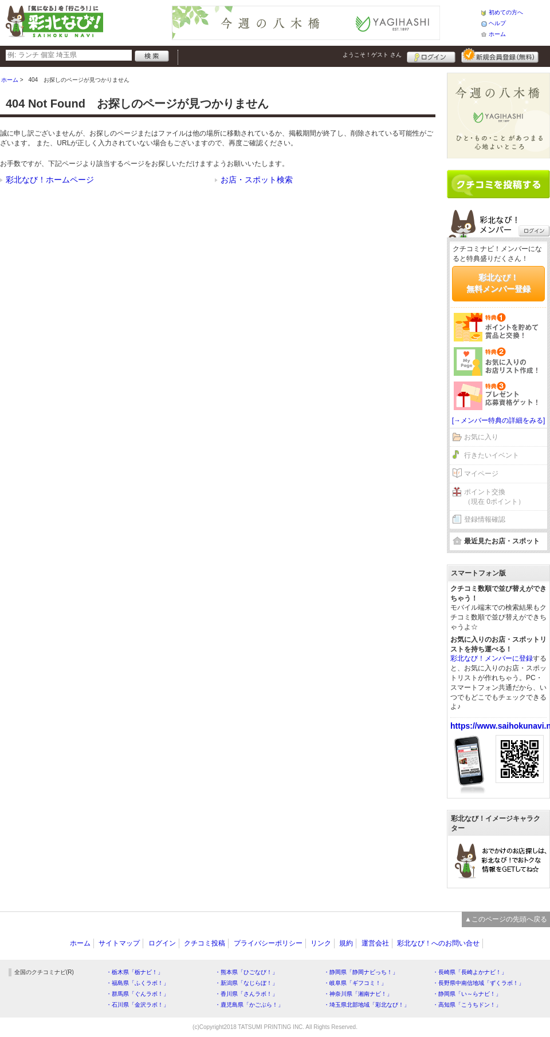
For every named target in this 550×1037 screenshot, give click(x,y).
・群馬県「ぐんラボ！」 (137, 994)
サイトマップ (119, 943)
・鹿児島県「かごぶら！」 (249, 1005)
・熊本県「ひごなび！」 (246, 972)
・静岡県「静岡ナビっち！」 (361, 972)
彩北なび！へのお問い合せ (438, 943)
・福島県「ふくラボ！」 (137, 983)
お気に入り (481, 437)
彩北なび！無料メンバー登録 (498, 283)
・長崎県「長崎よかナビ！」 (470, 972)
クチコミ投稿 (204, 943)
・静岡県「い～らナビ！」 (467, 994)
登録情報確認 (484, 519)
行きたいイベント (491, 455)
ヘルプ (497, 23)
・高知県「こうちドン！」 (467, 1005)
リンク (321, 943)
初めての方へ (506, 12)
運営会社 (375, 943)
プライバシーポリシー (268, 943)
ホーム (497, 34)
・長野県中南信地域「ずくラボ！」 (478, 983)
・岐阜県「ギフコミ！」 (355, 983)
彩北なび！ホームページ (50, 179)
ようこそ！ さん (372, 54)
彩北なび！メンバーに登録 (491, 658)
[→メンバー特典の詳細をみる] (498, 420)
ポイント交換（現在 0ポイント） (494, 497)
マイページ (481, 474)
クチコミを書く (498, 184)
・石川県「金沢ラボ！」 (137, 1005)
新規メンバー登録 (500, 55)
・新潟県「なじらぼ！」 (246, 983)
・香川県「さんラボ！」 (246, 994)
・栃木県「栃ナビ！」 (134, 972)
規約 (346, 943)
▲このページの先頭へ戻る (506, 919)
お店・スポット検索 (257, 179)
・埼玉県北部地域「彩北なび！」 (367, 1005)
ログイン (431, 55)
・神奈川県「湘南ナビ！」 (358, 994)
